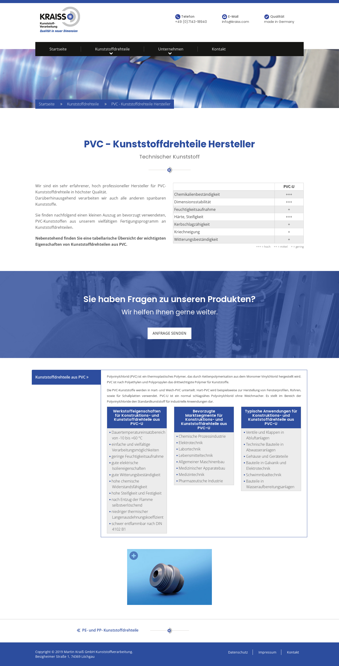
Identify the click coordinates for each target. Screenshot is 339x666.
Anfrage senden (169, 333)
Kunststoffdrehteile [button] (112, 49)
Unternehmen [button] (170, 49)
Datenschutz (238, 652)
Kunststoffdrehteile (83, 104)
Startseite (58, 49)
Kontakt (219, 49)
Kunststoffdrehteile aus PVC (62, 377)
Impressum (267, 652)
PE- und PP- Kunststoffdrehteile (107, 630)
